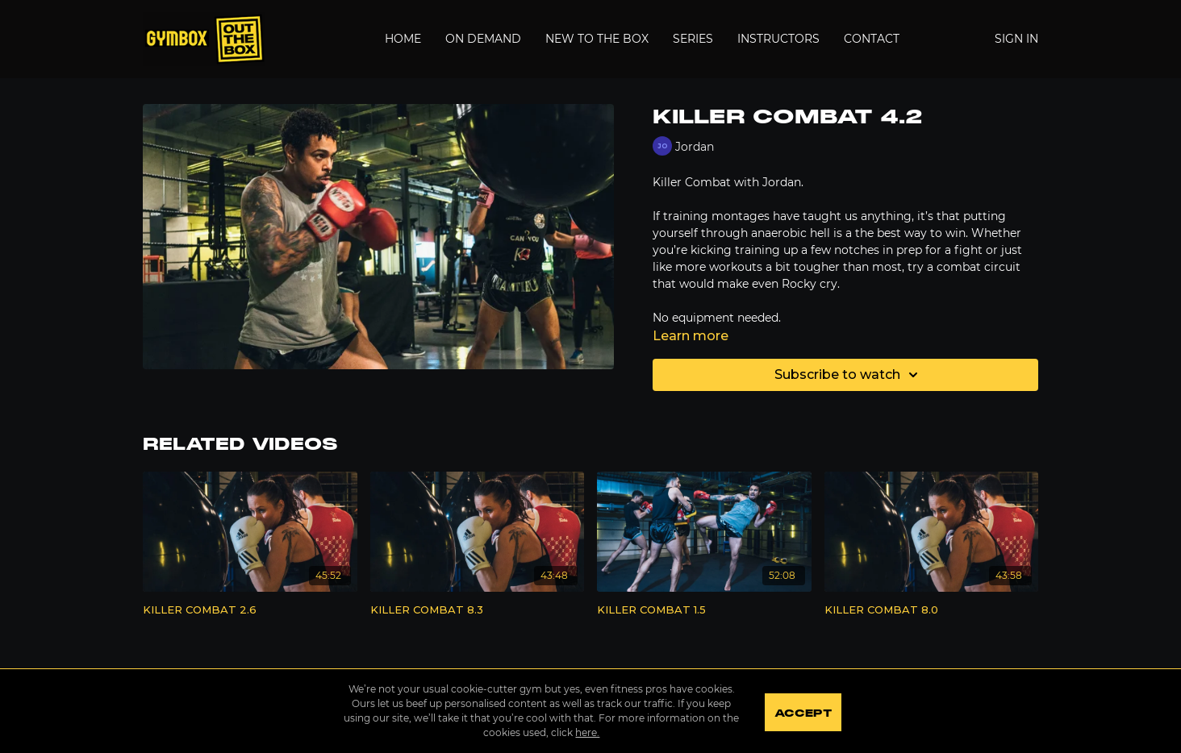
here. (586, 732)
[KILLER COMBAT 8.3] (477, 610)
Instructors (778, 38)
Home (403, 38)
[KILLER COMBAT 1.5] (704, 610)
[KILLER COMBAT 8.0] (931, 610)
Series (693, 38)
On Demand (483, 38)
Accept (804, 712)
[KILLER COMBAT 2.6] (250, 610)
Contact (871, 38)
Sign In (1016, 38)
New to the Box (597, 38)
